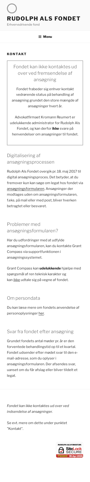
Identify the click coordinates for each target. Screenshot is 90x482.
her (41, 313)
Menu (45, 37)
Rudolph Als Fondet (44, 18)
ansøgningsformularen (25, 189)
